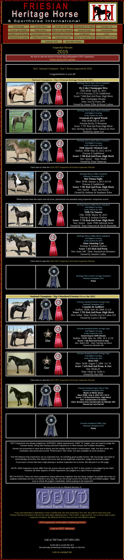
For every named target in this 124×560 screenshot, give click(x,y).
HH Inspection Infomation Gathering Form (62, 522)
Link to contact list (62, 552)
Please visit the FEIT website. (62, 59)
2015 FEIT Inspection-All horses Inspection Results (72, 167)
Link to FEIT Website (62, 528)
